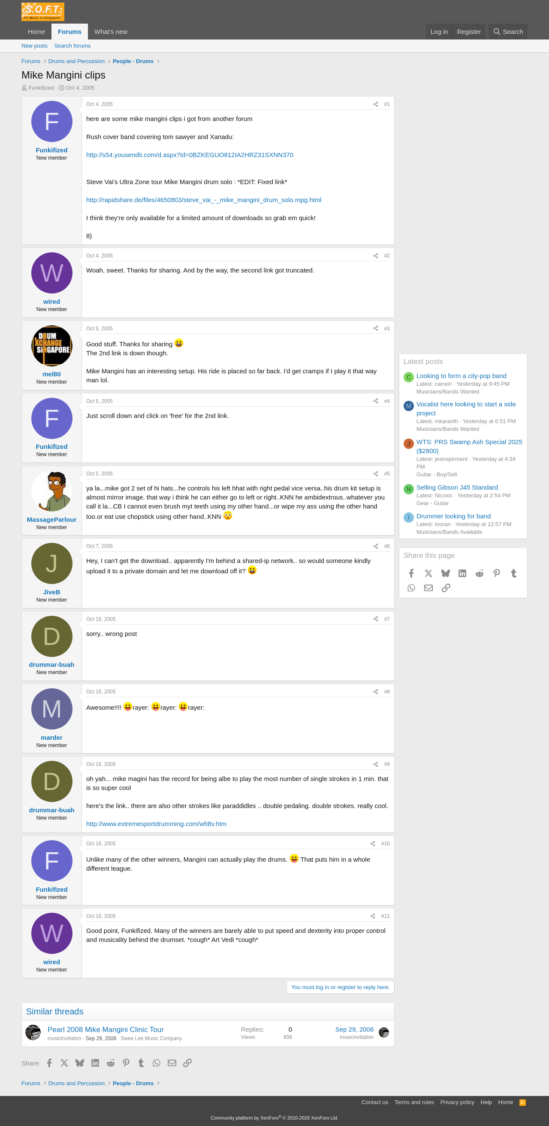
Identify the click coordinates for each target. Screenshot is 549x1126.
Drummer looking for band (453, 516)
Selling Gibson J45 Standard (457, 487)
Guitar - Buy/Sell (436, 474)
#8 (387, 692)
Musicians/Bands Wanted (447, 391)
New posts (34, 45)
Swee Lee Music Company (151, 1038)
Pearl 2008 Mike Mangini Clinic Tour (106, 1030)
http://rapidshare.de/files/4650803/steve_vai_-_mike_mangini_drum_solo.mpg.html (204, 199)
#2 (387, 256)
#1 (387, 104)
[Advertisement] (463, 225)
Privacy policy (457, 1102)
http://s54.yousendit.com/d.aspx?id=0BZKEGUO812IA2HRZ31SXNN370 (189, 154)
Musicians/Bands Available (449, 532)
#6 (387, 546)
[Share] (375, 104)
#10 (385, 844)
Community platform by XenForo (274, 1117)
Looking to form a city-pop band (461, 375)
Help (486, 1102)
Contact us (375, 1102)
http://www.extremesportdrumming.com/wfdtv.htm (156, 823)
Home (36, 31)
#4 (387, 401)
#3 (387, 329)
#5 (387, 474)
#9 (387, 764)
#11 (385, 916)
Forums (69, 31)
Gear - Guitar (432, 503)
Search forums (72, 45)
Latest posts (423, 361)
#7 (387, 619)
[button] (134, 31)
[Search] (508, 31)
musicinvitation (64, 1038)
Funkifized (41, 88)
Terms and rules (414, 1102)
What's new (110, 31)
